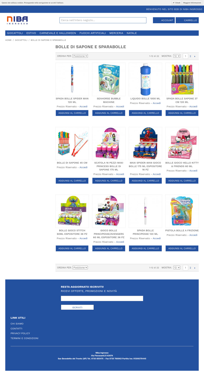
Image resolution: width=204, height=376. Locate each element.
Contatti (16, 328)
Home (8, 40)
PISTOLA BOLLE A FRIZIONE (182, 230)
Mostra (166, 56)
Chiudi (177, 3)
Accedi (83, 106)
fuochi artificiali (93, 33)
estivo (31, 33)
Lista (103, 56)
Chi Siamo (17, 323)
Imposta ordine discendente (91, 56)
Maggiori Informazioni (192, 3)
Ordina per (64, 56)
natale (132, 33)
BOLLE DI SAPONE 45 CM (72, 162)
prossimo (195, 56)
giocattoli (15, 33)
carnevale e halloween (57, 33)
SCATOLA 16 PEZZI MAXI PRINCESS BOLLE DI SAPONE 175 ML (108, 166)
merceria (116, 33)
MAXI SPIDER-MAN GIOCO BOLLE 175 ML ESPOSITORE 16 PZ (145, 166)
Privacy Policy (20, 333)
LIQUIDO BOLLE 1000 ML (145, 98)
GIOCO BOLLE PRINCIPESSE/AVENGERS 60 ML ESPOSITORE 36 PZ (108, 234)
